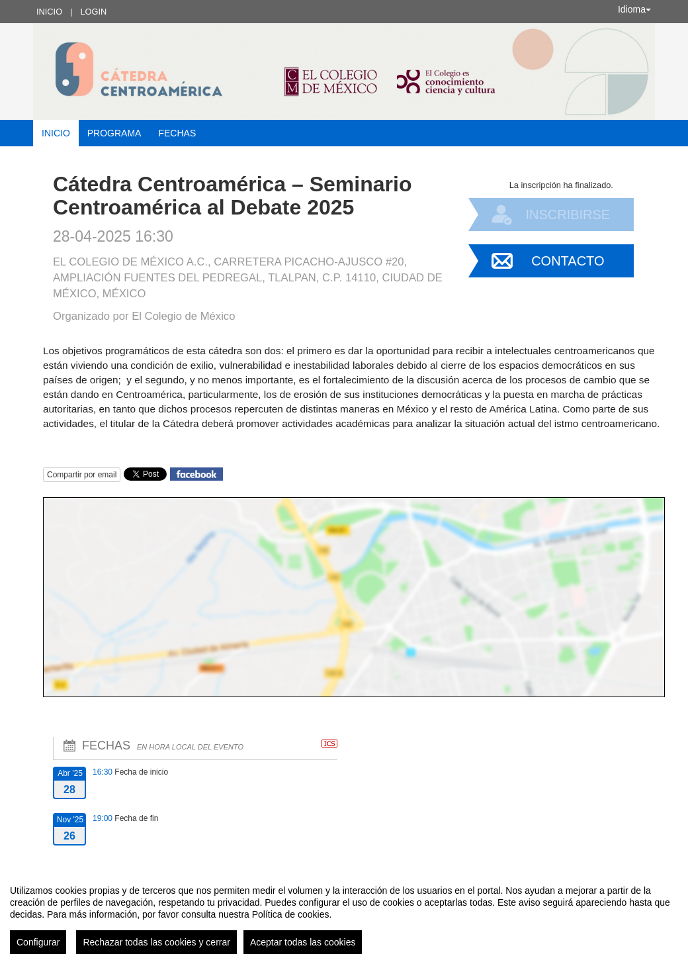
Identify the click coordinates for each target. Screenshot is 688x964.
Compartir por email (81, 474)
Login (93, 12)
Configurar (38, 942)
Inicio (49, 12)
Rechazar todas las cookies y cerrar (156, 942)
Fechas (177, 133)
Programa (114, 133)
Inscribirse (567, 214)
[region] (344, 914)
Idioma (634, 9)
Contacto (567, 261)
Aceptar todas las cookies (303, 942)
